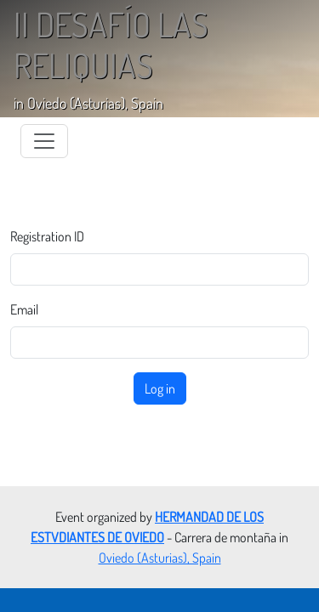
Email (24, 309)
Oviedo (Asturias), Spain (160, 557)
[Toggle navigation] (44, 141)
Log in (160, 388)
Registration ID (47, 236)
